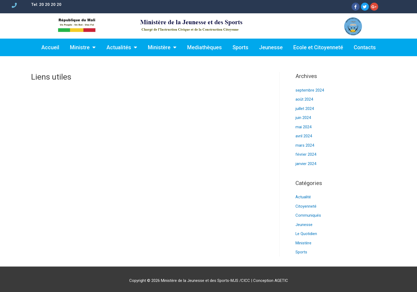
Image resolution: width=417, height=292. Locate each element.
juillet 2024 (304, 108)
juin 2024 (303, 117)
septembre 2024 (309, 90)
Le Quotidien (306, 231)
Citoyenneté (305, 204)
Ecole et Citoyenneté (318, 47)
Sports (240, 47)
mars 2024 (304, 144)
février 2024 (305, 153)
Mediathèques (204, 47)
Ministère (162, 47)
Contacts (365, 47)
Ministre (83, 47)
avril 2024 (303, 135)
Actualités (121, 47)
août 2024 (304, 99)
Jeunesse (271, 47)
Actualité (303, 195)
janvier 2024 (305, 162)
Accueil (50, 47)
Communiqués (308, 213)
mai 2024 (303, 126)
